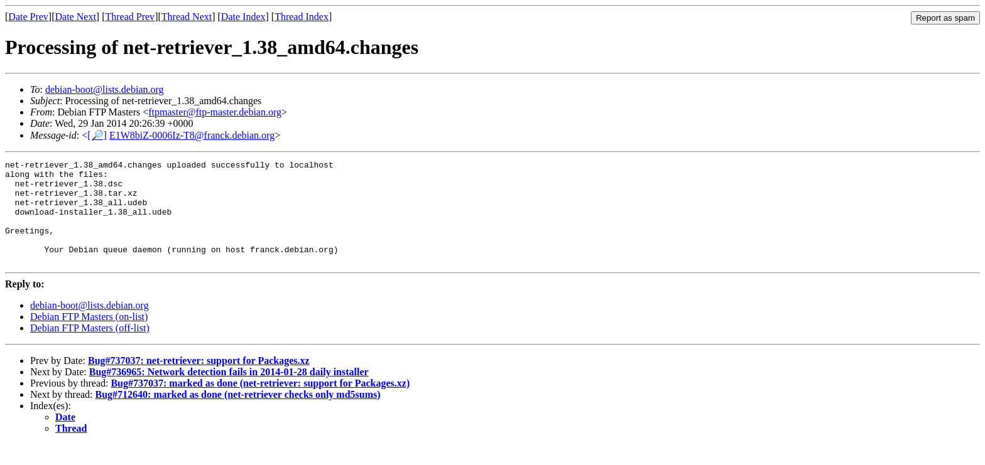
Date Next (75, 16)
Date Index (243, 16)
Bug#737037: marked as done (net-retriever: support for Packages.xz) (260, 403)
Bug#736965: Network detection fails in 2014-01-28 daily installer (229, 392)
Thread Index (302, 16)
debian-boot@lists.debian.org (104, 89)
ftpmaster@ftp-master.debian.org (214, 112)
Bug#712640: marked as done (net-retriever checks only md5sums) (238, 415)
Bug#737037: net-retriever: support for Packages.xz (199, 381)
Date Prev (28, 16)
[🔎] (97, 135)
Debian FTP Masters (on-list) (89, 337)
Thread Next (186, 16)
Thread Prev (130, 16)
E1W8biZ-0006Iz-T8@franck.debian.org (192, 135)
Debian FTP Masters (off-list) (90, 348)
